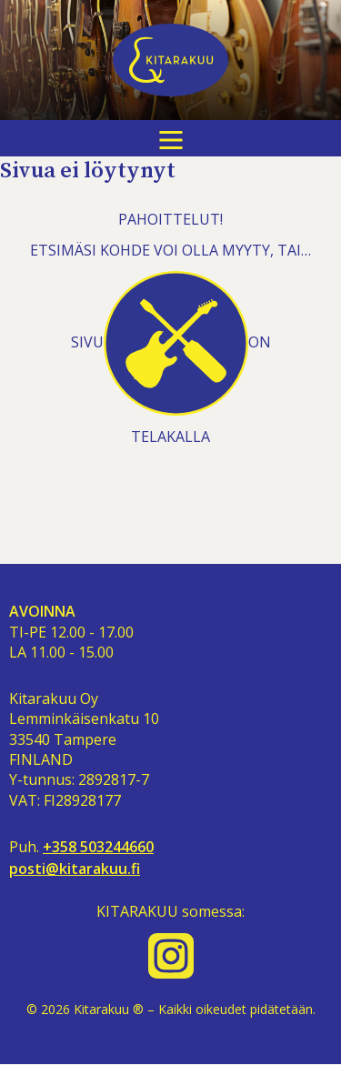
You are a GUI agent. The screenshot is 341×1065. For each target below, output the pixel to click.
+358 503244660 (98, 847)
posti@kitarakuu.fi (74, 869)
